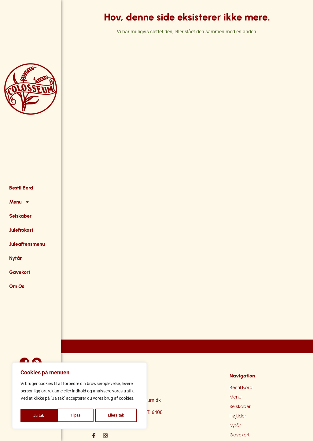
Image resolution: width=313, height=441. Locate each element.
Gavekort (19, 272)
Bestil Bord (21, 188)
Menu (19, 202)
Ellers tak (80, 415)
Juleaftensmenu (27, 244)
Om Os (16, 286)
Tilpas (38, 415)
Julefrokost (21, 230)
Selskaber (20, 216)
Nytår (15, 258)
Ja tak (121, 415)
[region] (79, 397)
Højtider (238, 416)
